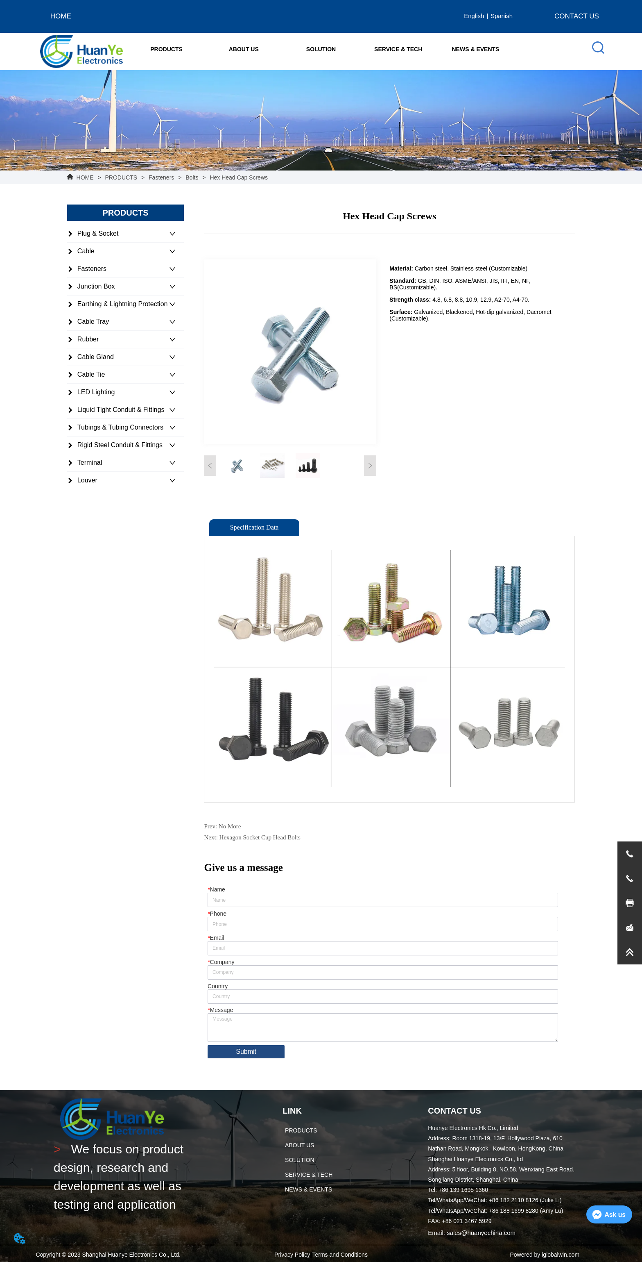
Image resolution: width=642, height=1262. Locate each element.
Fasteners (161, 177)
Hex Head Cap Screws (238, 177)
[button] (166, 49)
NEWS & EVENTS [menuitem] (476, 49)
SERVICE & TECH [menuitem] (398, 49)
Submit (246, 1051)
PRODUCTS (121, 177)
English (474, 15)
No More (230, 826)
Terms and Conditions (339, 1254)
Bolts (192, 177)
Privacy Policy (292, 1254)
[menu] (321, 49)
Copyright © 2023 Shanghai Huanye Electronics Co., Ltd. (108, 1254)
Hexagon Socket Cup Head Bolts (260, 837)
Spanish (502, 15)
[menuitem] (166, 49)
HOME (85, 177)
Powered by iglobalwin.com (544, 1254)
